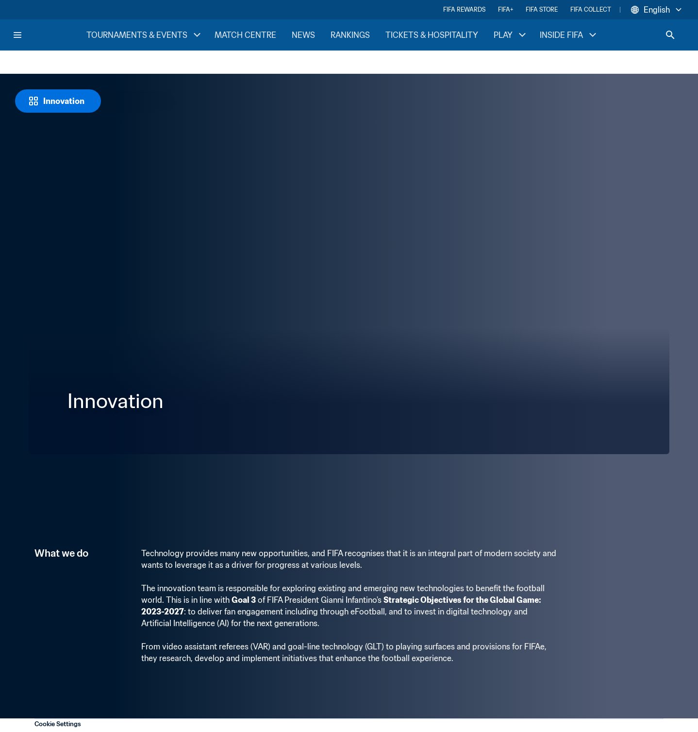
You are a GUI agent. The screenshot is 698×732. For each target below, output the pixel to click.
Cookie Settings (57, 724)
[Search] (670, 35)
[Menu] (17, 35)
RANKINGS (350, 35)
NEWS (303, 35)
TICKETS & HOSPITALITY (431, 35)
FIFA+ (505, 9)
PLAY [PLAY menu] (511, 35)
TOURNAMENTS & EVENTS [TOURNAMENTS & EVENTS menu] (144, 35)
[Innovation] (58, 101)
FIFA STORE (542, 9)
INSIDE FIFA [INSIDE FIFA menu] (569, 35)
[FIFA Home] (49, 35)
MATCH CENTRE (245, 35)
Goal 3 (244, 600)
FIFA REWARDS (464, 9)
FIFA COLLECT (590, 9)
